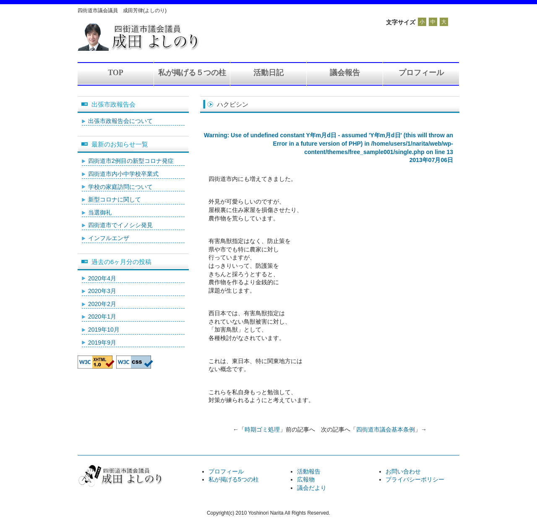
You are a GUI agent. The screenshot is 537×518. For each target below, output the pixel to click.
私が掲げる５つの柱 (192, 72)
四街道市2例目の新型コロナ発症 (131, 160)
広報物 (306, 479)
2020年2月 (102, 304)
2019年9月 (102, 342)
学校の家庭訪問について (120, 186)
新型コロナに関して (114, 199)
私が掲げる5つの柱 (234, 479)
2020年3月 (102, 291)
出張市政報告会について (120, 121)
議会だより (311, 487)
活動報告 (309, 471)
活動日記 (268, 72)
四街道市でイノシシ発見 (120, 225)
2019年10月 (104, 329)
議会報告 (345, 72)
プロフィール (421, 72)
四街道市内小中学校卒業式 (123, 173)
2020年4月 (102, 278)
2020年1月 (102, 316)
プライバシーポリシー (415, 479)
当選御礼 (100, 212)
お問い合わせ (403, 471)
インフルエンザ (108, 238)
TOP (115, 72)
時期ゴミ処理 (262, 429)
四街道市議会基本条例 (385, 429)
